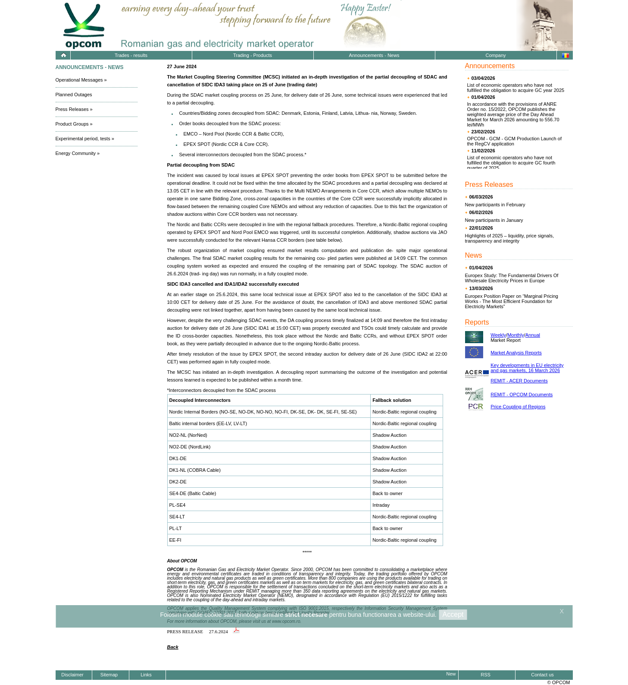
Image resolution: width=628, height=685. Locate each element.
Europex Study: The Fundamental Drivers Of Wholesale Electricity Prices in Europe (512, 278)
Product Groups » (74, 123)
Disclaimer (72, 674)
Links (146, 674)
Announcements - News (374, 55)
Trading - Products (252, 55)
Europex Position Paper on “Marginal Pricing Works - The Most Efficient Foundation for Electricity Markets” (511, 301)
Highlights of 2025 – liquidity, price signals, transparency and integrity (509, 238)
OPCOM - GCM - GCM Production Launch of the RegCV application (514, 141)
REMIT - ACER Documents (519, 380)
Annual (532, 335)
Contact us (542, 674)
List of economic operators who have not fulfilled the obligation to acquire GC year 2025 (516, 87)
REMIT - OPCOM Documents (522, 394)
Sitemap (109, 674)
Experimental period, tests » (85, 138)
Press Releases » (74, 109)
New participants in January (494, 220)
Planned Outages (74, 94)
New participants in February (495, 204)
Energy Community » (78, 153)
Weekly (498, 335)
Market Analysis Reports (516, 352)
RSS (486, 674)
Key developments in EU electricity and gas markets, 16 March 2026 (527, 368)
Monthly (515, 335)
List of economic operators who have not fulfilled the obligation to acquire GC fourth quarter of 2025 (511, 162)
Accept (453, 614)
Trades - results (131, 55)
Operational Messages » (81, 79)
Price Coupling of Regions (518, 406)
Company (495, 55)
